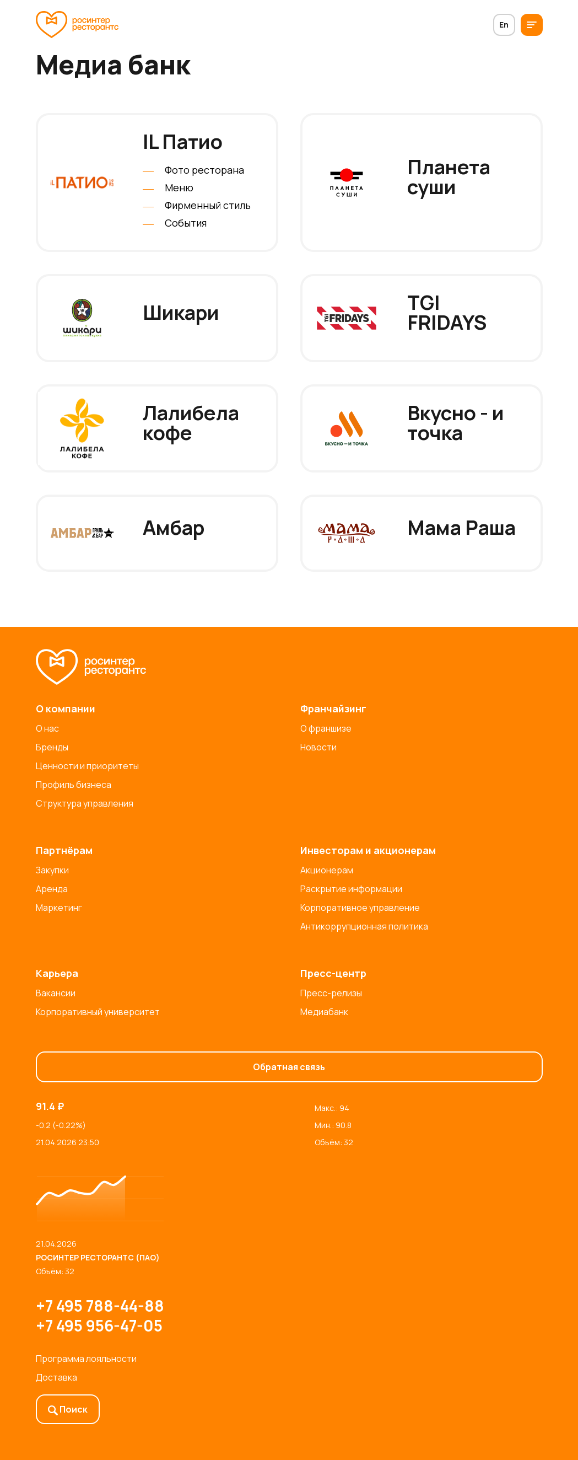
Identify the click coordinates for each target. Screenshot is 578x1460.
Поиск (68, 1409)
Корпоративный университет (98, 1012)
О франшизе (326, 728)
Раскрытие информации (351, 889)
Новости (318, 747)
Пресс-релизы (331, 993)
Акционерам (326, 870)
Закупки (52, 870)
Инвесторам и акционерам (368, 850)
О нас (47, 728)
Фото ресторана (204, 169)
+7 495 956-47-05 (99, 1325)
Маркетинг (59, 907)
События (186, 222)
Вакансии (55, 993)
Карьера (57, 973)
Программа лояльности (86, 1358)
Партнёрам (64, 850)
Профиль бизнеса (73, 785)
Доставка (56, 1377)
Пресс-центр (333, 973)
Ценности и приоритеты (87, 766)
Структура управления (84, 803)
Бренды (52, 747)
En (504, 24)
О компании (65, 708)
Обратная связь (289, 1067)
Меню (179, 187)
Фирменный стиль (208, 205)
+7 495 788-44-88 (100, 1305)
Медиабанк (324, 1012)
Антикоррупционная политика (364, 926)
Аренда (52, 889)
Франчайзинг (333, 708)
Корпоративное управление (360, 907)
